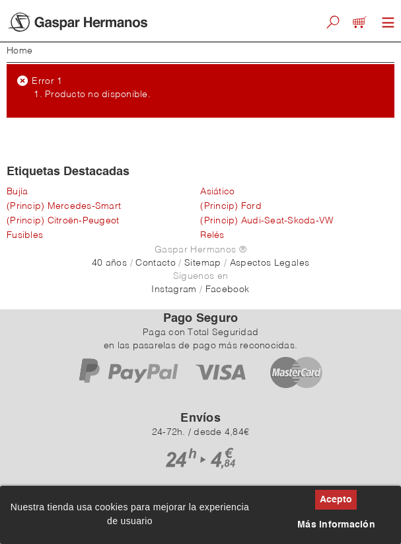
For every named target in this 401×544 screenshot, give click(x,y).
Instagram (173, 289)
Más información (336, 524)
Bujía (17, 191)
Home (19, 51)
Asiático (217, 191)
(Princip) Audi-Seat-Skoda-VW (266, 220)
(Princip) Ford (231, 206)
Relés (212, 235)
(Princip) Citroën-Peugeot (63, 220)
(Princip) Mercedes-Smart (64, 206)
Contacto (155, 263)
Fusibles (25, 235)
